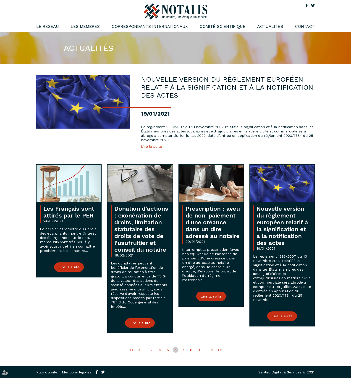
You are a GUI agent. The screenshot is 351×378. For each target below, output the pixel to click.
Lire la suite (151, 146)
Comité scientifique (222, 26)
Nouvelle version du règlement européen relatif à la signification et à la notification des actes (282, 225)
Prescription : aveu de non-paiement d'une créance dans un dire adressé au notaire (213, 222)
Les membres (85, 26)
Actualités (270, 26)
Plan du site (46, 372)
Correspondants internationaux (150, 26)
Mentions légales (76, 372)
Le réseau (47, 26)
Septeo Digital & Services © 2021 (286, 372)
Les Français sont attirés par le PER (68, 212)
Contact (305, 26)
